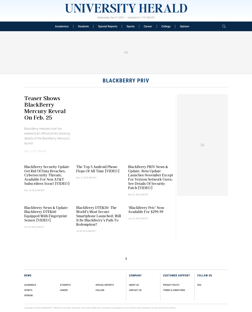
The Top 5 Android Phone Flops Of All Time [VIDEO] (97, 168)
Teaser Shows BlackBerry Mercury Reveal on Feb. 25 (45, 107)
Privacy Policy (169, 308)
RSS (199, 285)
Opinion (184, 26)
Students (83, 26)
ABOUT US (134, 285)
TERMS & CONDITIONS (174, 290)
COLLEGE (100, 290)
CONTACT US (135, 290)
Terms (133, 308)
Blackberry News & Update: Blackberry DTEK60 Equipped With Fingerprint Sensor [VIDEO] (46, 213)
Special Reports (107, 26)
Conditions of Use (149, 308)
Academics (62, 26)
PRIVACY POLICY (171, 285)
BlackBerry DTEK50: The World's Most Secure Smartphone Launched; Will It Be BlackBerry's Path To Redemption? (98, 216)
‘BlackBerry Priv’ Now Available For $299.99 (146, 209)
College (166, 26)
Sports (131, 26)
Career (148, 26)
